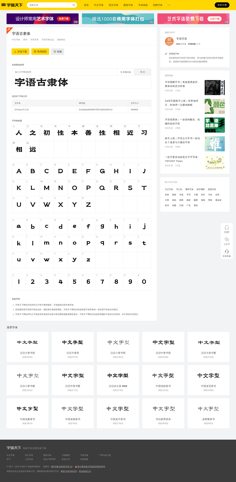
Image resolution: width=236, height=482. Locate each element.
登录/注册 (222, 5)
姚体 (189, 200)
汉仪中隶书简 (163, 352)
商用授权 (42, 51)
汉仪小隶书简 (118, 352)
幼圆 (174, 205)
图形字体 (128, 5)
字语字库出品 (48, 40)
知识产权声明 (49, 459)
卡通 (196, 195)
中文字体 (98, 5)
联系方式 (66, 459)
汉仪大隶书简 (27, 352)
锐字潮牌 (201, 189)
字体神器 (143, 5)
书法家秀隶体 (163, 419)
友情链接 (84, 459)
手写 (189, 195)
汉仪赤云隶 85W (118, 386)
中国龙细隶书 (72, 419)
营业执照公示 (85, 471)
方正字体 (169, 189)
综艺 (203, 195)
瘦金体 (218, 200)
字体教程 (66, 455)
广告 (189, 205)
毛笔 (181, 195)
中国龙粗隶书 (163, 386)
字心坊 (179, 189)
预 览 (142, 72)
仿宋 (217, 195)
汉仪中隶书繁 (72, 386)
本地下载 (22, 51)
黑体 (196, 205)
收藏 (59, 51)
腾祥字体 (189, 189)
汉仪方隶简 (73, 352)
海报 (203, 200)
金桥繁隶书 (208, 419)
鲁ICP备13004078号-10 (61, 466)
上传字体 (29, 459)
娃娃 (174, 200)
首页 (86, 5)
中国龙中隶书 (118, 419)
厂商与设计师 (105, 455)
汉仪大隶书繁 (208, 352)
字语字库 (35, 40)
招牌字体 (157, 5)
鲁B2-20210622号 (69, 471)
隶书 (25, 40)
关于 (9, 459)
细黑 (181, 200)
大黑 (167, 200)
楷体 (174, 195)
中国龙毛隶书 (208, 386)
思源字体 (212, 189)
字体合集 (84, 455)
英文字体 (113, 5)
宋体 (167, 195)
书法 (210, 195)
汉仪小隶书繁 (27, 386)
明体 (210, 200)
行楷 (181, 205)
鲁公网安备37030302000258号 (91, 466)
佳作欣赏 (169, 90)
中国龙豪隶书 (27, 419)
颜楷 (196, 200)
